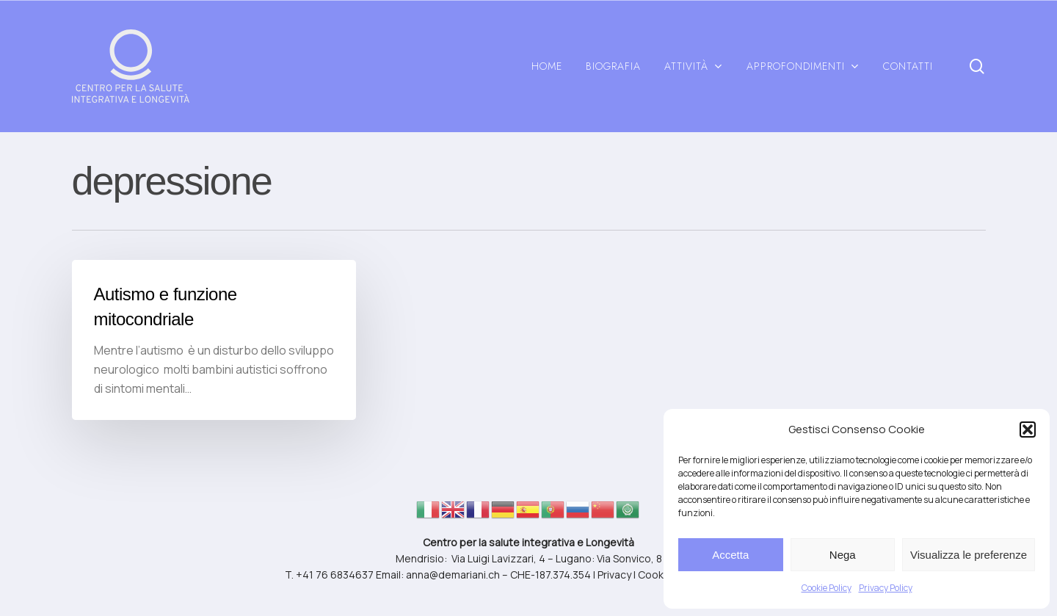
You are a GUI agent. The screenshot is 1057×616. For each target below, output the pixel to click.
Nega (842, 554)
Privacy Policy (885, 587)
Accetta (730, 554)
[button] (1027, 429)
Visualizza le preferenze (968, 554)
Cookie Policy (826, 587)
